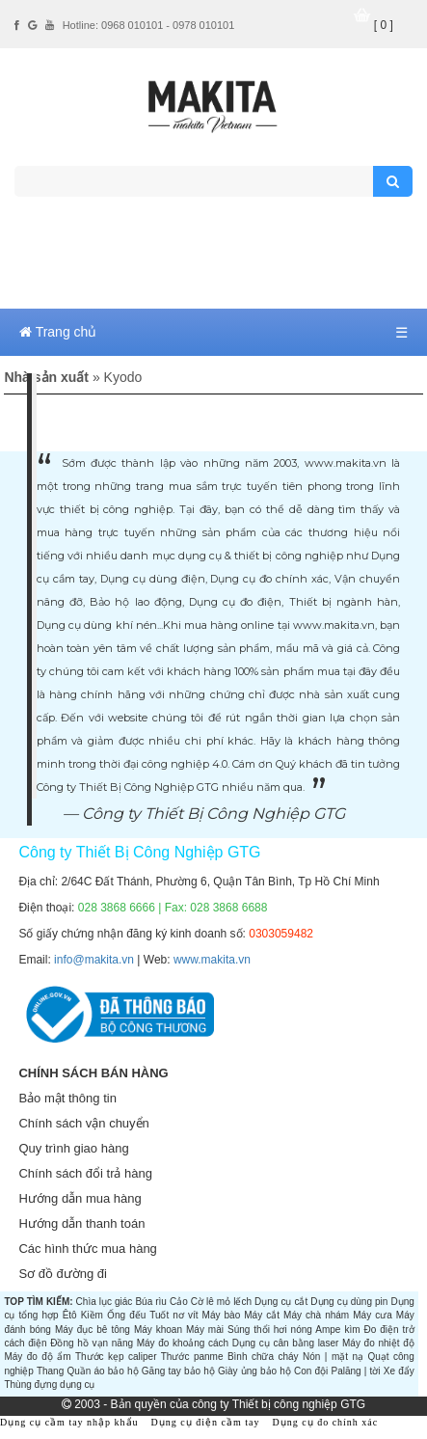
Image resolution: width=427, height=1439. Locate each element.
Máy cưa (372, 1315)
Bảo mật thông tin (67, 1098)
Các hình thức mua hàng (87, 1248)
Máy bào (221, 1315)
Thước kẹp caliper (116, 1356)
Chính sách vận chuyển (83, 1123)
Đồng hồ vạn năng (91, 1343)
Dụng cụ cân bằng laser (285, 1343)
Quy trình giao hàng (73, 1148)
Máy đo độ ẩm (37, 1356)
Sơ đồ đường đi (62, 1273)
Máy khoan (158, 1329)
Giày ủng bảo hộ (254, 1371)
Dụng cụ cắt (280, 1301)
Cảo (179, 1301)
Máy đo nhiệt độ (378, 1343)
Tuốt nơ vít (173, 1315)
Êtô (70, 1315)
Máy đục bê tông (92, 1329)
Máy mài (205, 1329)
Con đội (311, 1371)
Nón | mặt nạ (333, 1356)
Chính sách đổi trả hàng (85, 1173)
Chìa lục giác (104, 1301)
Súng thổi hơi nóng (269, 1329)
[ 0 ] (383, 25)
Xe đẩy (399, 1371)
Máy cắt (262, 1315)
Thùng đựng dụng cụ (49, 1384)
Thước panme (192, 1356)
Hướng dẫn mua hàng (79, 1198)
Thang (50, 1371)
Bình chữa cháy (263, 1356)
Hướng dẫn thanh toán (81, 1223)
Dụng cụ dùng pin (348, 1301)
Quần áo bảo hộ (102, 1371)
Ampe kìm (337, 1329)
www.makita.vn (212, 959)
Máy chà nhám (316, 1315)
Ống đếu (126, 1315)
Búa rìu (151, 1301)
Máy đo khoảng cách (182, 1343)
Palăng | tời (356, 1371)
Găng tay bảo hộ (178, 1371)
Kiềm (92, 1315)
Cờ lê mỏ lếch (221, 1301)
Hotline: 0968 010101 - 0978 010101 (149, 25)
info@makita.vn (94, 959)
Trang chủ (57, 331)
